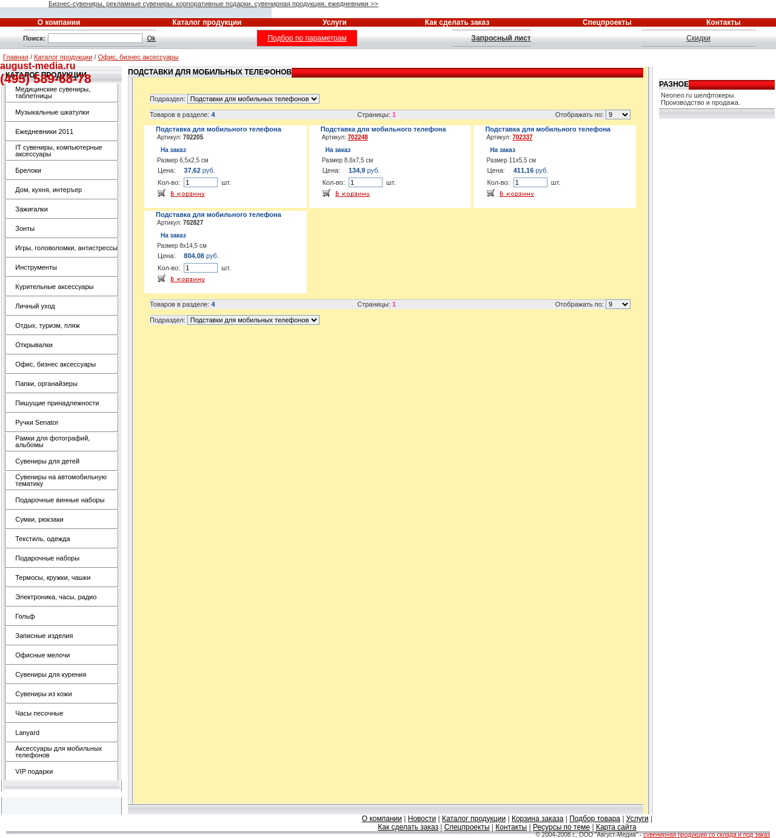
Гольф (25, 616)
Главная (15, 57)
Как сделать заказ (408, 827)
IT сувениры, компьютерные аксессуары (58, 151)
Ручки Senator (36, 422)
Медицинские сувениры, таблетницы (52, 92)
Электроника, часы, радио (55, 596)
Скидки (698, 38)
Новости (422, 818)
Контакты (511, 827)
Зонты (25, 228)
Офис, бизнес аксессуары (138, 57)
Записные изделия (44, 635)
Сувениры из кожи (43, 693)
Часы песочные (39, 713)
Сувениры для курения (50, 674)
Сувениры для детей (47, 461)
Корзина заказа (537, 818)
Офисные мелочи (42, 655)
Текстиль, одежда (42, 538)
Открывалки (34, 344)
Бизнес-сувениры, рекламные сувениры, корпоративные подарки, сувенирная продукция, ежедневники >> (213, 3)
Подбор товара (594, 818)
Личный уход (35, 306)
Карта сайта (616, 827)
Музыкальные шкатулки (52, 112)
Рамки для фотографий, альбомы (52, 441)
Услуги (637, 818)
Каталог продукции (63, 57)
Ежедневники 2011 (44, 131)
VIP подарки (34, 771)
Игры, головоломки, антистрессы (66, 247)
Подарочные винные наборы (59, 500)
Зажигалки (31, 209)
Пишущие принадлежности (57, 403)
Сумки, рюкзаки (39, 519)
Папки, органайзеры (46, 383)
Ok (151, 38)
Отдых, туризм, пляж (47, 325)
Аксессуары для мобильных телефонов (58, 752)
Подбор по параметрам (306, 38)
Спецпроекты (467, 827)
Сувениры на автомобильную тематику (61, 480)
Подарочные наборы (47, 558)
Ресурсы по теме (561, 827)
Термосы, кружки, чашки (52, 577)
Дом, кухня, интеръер (48, 189)
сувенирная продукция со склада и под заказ (706, 834)
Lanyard (27, 732)
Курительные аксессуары (54, 286)
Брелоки (28, 170)
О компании (382, 818)
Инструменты (36, 267)
